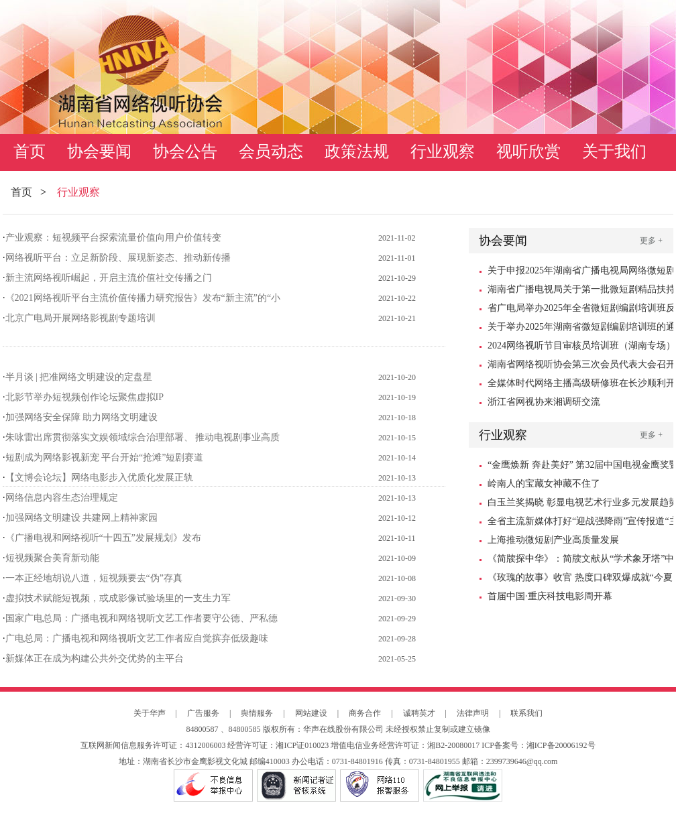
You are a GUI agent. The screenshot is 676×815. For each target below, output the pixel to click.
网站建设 (311, 713)
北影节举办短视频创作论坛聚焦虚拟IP (84, 397)
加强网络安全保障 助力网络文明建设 (81, 417)
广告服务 (203, 713)
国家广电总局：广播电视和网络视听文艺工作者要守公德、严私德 (141, 618)
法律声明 (473, 713)
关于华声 (149, 713)
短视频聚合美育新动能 (52, 558)
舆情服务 (257, 713)
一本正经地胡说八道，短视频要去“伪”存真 (93, 578)
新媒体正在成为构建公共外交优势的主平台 (94, 658)
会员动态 (271, 151)
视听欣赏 (528, 151)
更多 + (651, 240)
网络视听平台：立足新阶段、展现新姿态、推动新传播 (118, 258)
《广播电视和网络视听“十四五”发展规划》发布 (103, 538)
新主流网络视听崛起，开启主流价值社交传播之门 (108, 278)
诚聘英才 (419, 713)
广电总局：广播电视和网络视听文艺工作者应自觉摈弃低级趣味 (136, 638)
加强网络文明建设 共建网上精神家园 (81, 518)
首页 (29, 151)
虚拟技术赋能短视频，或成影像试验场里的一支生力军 (118, 598)
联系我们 (526, 713)
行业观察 (442, 151)
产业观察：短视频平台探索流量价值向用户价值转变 (113, 238)
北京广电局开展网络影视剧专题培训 (80, 318)
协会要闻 (99, 151)
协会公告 (185, 151)
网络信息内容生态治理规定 (61, 498)
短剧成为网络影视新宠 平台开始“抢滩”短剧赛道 (104, 457)
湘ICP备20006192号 (561, 745)
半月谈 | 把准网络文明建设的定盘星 (79, 377)
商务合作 (365, 713)
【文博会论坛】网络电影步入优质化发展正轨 (99, 478)
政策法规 (357, 151)
